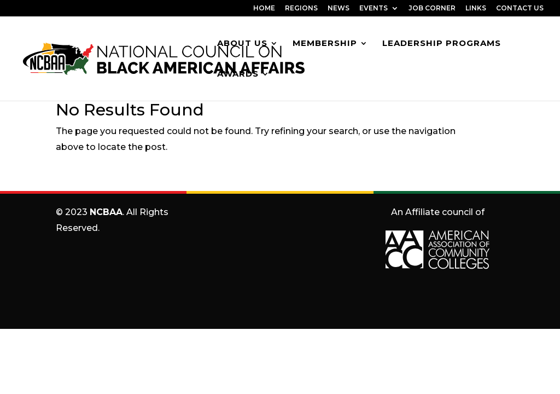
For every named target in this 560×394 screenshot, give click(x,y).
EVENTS (373, 8)
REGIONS (301, 8)
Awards (238, 74)
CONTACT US (520, 8)
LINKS (475, 8)
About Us (242, 43)
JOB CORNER (432, 8)
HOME (264, 8)
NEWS (338, 8)
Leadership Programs (441, 43)
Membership (325, 43)
